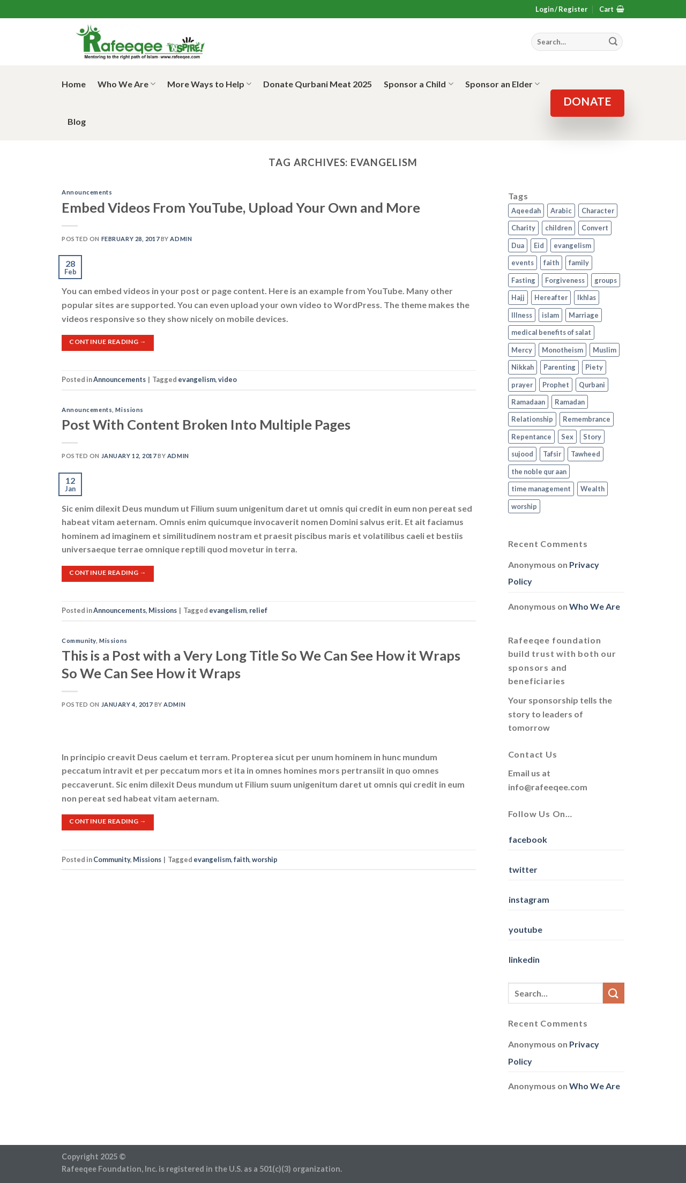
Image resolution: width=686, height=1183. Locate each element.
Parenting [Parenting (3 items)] (559, 367)
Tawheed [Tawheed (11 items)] (585, 454)
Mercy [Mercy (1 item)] (521, 350)
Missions (129, 409)
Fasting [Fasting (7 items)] (523, 280)
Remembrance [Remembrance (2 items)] (586, 419)
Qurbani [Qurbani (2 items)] (592, 384)
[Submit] (613, 993)
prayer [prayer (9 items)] (522, 384)
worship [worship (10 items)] (524, 506)
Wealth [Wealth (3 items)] (592, 488)
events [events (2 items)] (522, 262)
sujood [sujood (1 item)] (522, 454)
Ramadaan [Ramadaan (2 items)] (528, 402)
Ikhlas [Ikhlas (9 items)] (586, 297)
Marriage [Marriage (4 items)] (584, 315)
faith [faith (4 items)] (551, 262)
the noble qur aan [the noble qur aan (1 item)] (538, 471)
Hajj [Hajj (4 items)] (518, 297)
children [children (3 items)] (558, 227)
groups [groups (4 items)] (605, 280)
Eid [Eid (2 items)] (539, 245)
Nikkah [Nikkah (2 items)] (522, 367)
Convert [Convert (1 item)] (594, 227)
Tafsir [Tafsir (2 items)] (552, 454)
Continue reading (107, 341)
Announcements (87, 192)
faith (241, 859)
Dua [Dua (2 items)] (517, 245)
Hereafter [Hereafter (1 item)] (551, 297)
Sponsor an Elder (502, 84)
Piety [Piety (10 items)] (594, 367)
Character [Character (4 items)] (597, 210)
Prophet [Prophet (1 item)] (555, 384)
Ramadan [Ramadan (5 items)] (570, 402)
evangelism (196, 379)
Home (74, 84)
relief (258, 610)
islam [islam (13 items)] (550, 315)
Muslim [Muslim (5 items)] (604, 350)
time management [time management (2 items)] (541, 488)
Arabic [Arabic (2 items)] (561, 210)
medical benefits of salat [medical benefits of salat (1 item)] (551, 332)
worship (265, 859)
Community (79, 640)
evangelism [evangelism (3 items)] (572, 245)
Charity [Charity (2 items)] (523, 227)
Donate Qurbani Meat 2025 (317, 84)
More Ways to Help (209, 84)
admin (181, 238)
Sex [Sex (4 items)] (567, 436)
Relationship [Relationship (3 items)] (532, 419)
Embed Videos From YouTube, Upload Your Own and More (241, 207)
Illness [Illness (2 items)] (521, 315)
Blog (77, 121)
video (227, 379)
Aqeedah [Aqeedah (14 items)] (526, 210)
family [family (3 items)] (579, 262)
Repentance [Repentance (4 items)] (531, 436)
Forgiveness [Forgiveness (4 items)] (565, 280)
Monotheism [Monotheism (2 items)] (562, 350)
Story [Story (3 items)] (592, 436)
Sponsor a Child (418, 84)
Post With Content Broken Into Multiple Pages (206, 424)
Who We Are (126, 84)
